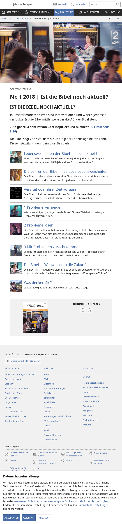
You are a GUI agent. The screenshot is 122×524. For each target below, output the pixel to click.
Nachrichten (88, 368)
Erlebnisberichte (90, 420)
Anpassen (44, 517)
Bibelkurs (9, 383)
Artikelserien (49, 393)
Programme (49, 407)
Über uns (87, 376)
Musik (46, 430)
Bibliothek (6, 18)
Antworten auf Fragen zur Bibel (19, 374)
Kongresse (88, 410)
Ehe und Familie (12, 397)
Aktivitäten (88, 415)
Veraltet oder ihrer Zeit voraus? (50, 189)
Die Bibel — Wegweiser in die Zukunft (55, 264)
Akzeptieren (12, 517)
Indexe (47, 411)
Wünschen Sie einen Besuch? (96, 387)
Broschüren (49, 383)
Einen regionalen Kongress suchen (71, 454)
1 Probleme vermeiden (43, 207)
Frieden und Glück (13, 393)
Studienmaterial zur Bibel (16, 388)
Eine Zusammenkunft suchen (45, 454)
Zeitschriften (22, 18)
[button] (37, 12)
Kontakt (86, 392)
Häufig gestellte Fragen (94, 382)
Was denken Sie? (38, 282)
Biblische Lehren (12, 368)
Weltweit (87, 424)
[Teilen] (110, 19)
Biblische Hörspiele (52, 435)
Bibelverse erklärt (13, 379)
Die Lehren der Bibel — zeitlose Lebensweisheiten (65, 171)
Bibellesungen (50, 439)
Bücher (47, 379)
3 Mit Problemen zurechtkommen (52, 246)
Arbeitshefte (49, 402)
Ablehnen (28, 517)
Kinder (8, 407)
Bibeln (47, 374)
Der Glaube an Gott (14, 411)
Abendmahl (88, 406)
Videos (47, 425)
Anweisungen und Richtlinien (57, 416)
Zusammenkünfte (91, 401)
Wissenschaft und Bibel (15, 416)
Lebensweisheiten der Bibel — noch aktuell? (60, 153)
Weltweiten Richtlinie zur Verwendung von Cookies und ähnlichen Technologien (61, 501)
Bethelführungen (91, 396)
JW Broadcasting (52, 421)
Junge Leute (10, 402)
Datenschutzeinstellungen (93, 505)
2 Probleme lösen (38, 225)
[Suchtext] (102, 4)
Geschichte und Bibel (14, 421)
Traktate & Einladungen (55, 388)
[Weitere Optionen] (117, 19)
